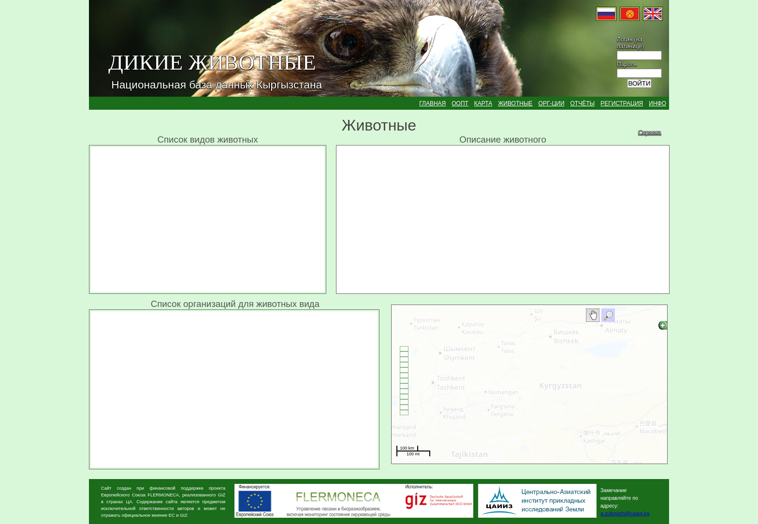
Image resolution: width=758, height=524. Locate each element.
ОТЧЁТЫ (582, 103)
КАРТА (483, 103)
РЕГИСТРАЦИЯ (621, 103)
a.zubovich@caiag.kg (624, 513)
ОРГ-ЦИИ (552, 103)
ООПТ (460, 103)
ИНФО (657, 103)
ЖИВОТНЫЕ (515, 103)
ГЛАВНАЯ (432, 103)
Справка (649, 132)
